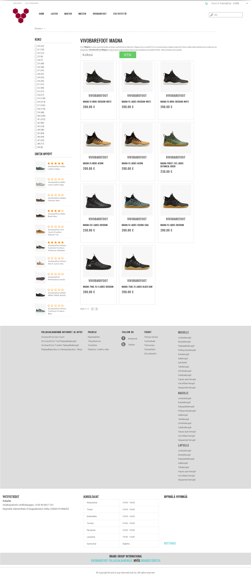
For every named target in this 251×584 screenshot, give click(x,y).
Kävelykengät (184, 342)
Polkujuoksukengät (187, 350)
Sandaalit (182, 362)
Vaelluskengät (184, 375)
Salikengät (183, 358)
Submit (211, 14)
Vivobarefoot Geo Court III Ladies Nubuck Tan (49, 230)
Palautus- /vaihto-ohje (98, 349)
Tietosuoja (149, 345)
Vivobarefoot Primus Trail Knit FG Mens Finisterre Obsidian (50, 245)
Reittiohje (170, 543)
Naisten (68, 13)
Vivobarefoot (100, 13)
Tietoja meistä (151, 337)
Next (96, 308)
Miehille (183, 332)
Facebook (132, 339)
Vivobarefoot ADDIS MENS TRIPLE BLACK (50, 291)
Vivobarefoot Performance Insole (50, 276)
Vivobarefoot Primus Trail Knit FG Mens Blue (50, 309)
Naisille (183, 393)
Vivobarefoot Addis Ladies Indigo (50, 165)
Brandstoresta (150, 560)
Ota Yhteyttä (119, 13)
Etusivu (38, 28)
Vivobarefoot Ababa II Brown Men (50, 197)
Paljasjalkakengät (186, 346)
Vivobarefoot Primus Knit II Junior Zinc (50, 260)
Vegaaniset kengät (187, 387)
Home (41, 13)
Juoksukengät (184, 338)
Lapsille (183, 445)
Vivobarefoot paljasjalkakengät (112, 560)
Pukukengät (183, 354)
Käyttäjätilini (94, 337)
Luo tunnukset (32, 3)
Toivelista (92, 345)
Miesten (82, 13)
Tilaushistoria (94, 341)
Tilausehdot (149, 349)
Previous (92, 308)
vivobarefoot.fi (23, 16)
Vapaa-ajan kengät (187, 379)
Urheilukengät (184, 371)
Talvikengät (183, 367)
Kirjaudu (17, 3)
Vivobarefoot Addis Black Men (50, 212)
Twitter (131, 345)
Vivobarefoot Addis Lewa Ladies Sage (50, 181)
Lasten (54, 13)
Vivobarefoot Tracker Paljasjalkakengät (60, 345)
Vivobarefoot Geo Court (52, 337)
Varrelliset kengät (186, 383)
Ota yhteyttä (150, 354)
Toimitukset (149, 341)
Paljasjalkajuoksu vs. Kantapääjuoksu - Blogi (61, 349)
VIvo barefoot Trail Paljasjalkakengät (58, 341)
